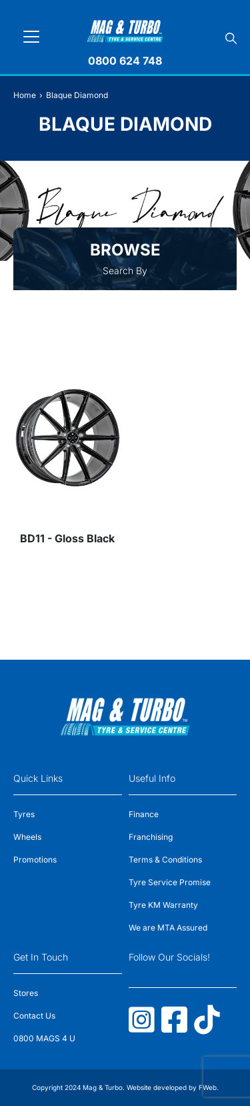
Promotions (35, 860)
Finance (144, 814)
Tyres (24, 814)
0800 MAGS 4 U (44, 1038)
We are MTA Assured (168, 928)
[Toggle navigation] (31, 36)
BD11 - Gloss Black (67, 538)
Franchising (151, 837)
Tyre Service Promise (170, 882)
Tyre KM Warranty (163, 905)
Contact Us (34, 1016)
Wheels (27, 837)
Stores (25, 993)
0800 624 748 (125, 60)
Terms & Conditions (165, 860)
